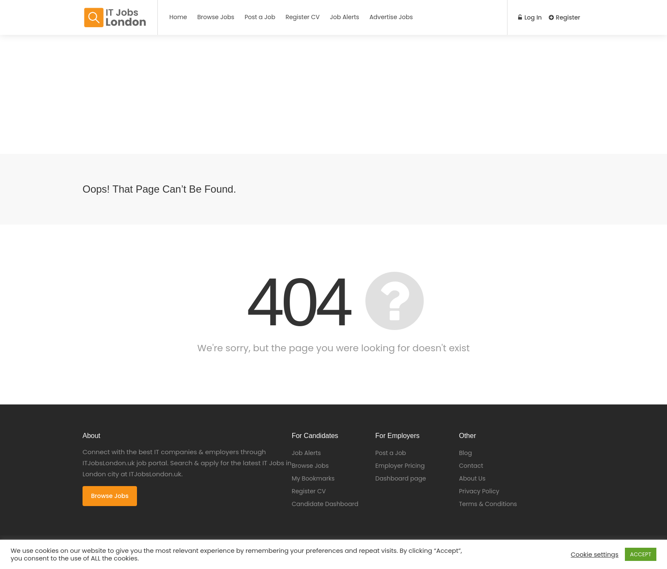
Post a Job (260, 17)
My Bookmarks (313, 478)
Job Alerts (344, 17)
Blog (465, 453)
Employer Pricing (400, 465)
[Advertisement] (255, 94)
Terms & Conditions (488, 504)
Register (564, 17)
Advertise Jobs (391, 17)
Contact (471, 465)
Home (178, 17)
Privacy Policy (479, 491)
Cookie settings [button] (595, 554)
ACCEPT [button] (640, 554)
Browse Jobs (215, 17)
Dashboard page (400, 478)
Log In (530, 17)
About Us (472, 478)
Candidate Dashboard (325, 504)
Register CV (302, 17)
